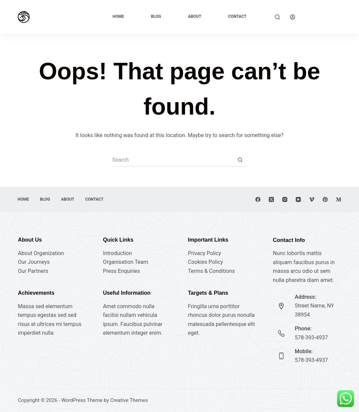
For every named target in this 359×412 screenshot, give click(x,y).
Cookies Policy (205, 262)
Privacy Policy (204, 253)
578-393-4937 (311, 337)
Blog (156, 16)
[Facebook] (257, 199)
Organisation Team (125, 262)
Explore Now (323, 16)
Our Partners (33, 271)
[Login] (292, 16)
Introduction (117, 253)
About (194, 16)
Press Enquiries (121, 271)
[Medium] (338, 199)
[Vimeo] (311, 199)
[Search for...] (172, 160)
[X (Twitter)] (271, 199)
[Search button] (240, 160)
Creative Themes (129, 400)
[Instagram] (284, 199)
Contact (237, 16)
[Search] (277, 16)
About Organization (41, 253)
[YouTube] (298, 199)
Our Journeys (33, 262)
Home (118, 16)
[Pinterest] (325, 199)
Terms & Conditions (211, 271)
